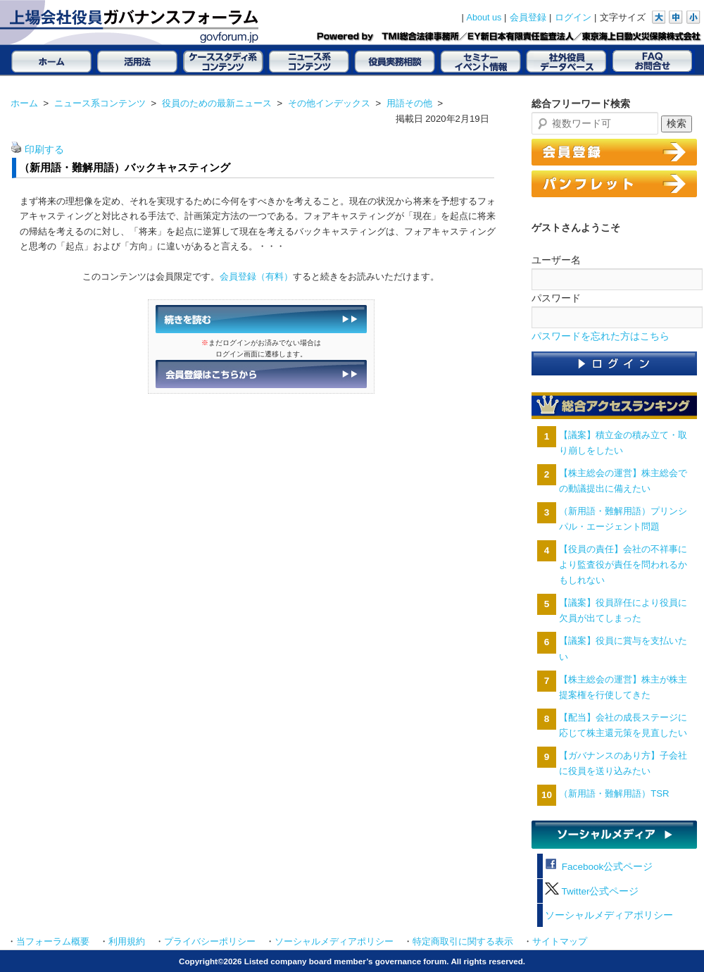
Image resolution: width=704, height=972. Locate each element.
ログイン (573, 18)
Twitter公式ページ (592, 891)
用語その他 (409, 103)
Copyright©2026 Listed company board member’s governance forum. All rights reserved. (352, 961)
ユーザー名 (556, 260)
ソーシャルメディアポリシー (609, 915)
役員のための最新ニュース (217, 103)
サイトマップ (559, 942)
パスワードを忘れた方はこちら (601, 336)
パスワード (556, 298)
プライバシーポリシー (210, 942)
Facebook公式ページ (599, 866)
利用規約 (126, 942)
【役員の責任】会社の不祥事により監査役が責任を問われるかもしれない (623, 564)
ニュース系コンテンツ (100, 103)
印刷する (44, 149)
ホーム (24, 103)
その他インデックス (329, 103)
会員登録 (528, 18)
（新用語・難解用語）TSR (614, 793)
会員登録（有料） (256, 276)
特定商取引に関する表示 (463, 942)
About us (484, 18)
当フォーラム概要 (52, 942)
